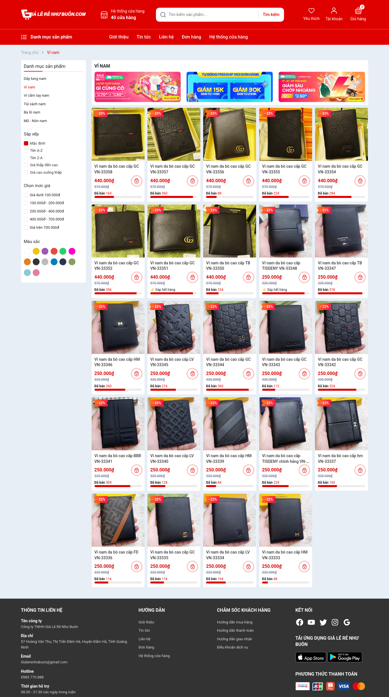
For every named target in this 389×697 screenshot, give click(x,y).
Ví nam (29, 87)
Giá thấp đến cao (41, 165)
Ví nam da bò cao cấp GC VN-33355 (284, 169)
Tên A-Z (33, 150)
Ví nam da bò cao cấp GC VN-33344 (228, 362)
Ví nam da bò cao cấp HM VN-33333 (285, 555)
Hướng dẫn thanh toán (235, 630)
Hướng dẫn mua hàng (234, 622)
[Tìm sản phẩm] (220, 15)
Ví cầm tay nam (36, 95)
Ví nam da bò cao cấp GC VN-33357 (172, 169)
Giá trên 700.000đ (44, 227)
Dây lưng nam (35, 78)
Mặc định (35, 143)
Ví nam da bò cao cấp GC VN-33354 (340, 169)
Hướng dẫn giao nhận (234, 639)
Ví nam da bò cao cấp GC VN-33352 (116, 266)
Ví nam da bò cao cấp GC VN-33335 (172, 555)
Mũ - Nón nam (35, 121)
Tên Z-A (33, 158)
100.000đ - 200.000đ (46, 203)
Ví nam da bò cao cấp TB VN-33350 (228, 266)
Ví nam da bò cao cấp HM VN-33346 (117, 362)
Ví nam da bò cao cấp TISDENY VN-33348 (281, 266)
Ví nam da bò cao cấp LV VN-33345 (172, 362)
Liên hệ (166, 37)
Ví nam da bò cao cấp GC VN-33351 (172, 266)
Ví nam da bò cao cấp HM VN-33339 (229, 458)
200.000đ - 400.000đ (46, 211)
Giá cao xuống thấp (43, 172)
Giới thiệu (119, 37)
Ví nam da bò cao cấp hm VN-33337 (340, 458)
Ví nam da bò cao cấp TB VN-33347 (340, 266)
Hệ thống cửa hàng (228, 37)
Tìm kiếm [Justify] (271, 14)
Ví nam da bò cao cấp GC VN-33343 (284, 362)
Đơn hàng (191, 37)
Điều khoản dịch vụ (232, 647)
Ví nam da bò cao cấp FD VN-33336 (116, 555)
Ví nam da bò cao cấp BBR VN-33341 (117, 458)
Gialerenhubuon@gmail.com (44, 662)
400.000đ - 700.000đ (46, 219)
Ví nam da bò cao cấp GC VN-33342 (340, 362)
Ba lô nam (32, 112)
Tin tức (144, 37)
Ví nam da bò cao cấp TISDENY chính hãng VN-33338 (284, 458)
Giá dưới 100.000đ (44, 195)
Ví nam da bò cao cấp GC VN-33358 (116, 169)
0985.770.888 (32, 677)
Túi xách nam (35, 104)
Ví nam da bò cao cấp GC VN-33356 (228, 169)
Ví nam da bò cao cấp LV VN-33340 (172, 458)
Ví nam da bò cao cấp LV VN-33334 (228, 555)
